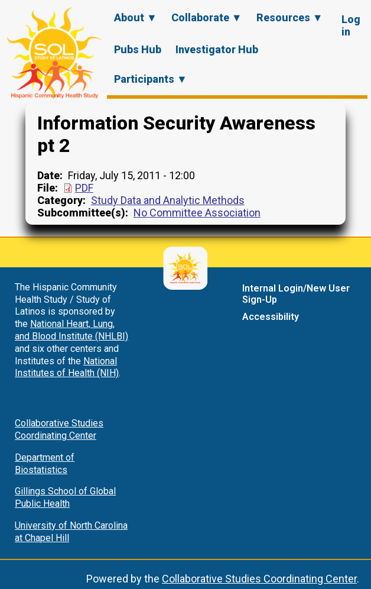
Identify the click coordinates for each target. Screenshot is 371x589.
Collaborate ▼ (206, 17)
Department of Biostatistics (44, 463)
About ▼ (135, 17)
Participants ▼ (150, 79)
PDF (84, 188)
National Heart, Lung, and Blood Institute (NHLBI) (71, 330)
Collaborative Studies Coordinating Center (59, 429)
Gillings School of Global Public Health (65, 497)
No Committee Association (197, 212)
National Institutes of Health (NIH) (67, 367)
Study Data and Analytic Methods (168, 200)
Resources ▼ (289, 17)
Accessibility (270, 316)
